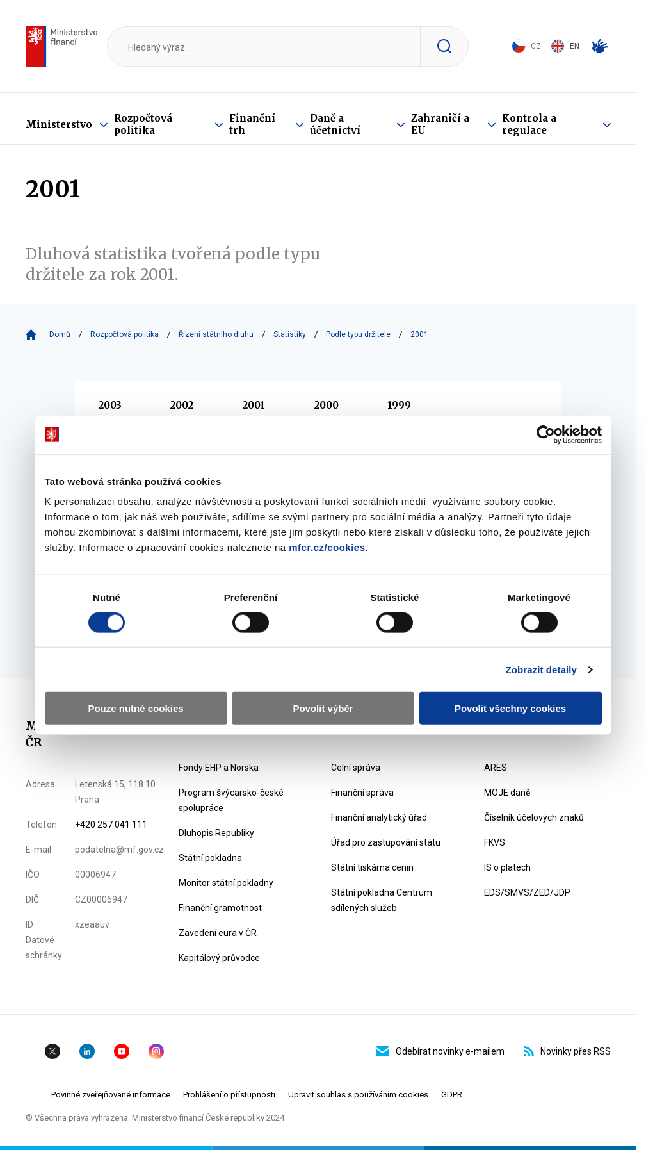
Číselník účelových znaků (534, 817)
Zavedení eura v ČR (218, 933)
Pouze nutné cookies (135, 708)
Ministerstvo (59, 125)
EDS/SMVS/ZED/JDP (527, 892)
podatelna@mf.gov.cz (119, 849)
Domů (59, 334)
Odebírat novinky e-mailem (440, 1051)
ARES (495, 767)
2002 (181, 405)
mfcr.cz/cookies (327, 547)
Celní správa (355, 767)
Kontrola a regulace (529, 124)
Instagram (156, 1051)
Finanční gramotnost (220, 908)
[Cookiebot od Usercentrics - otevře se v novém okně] (546, 434)
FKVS (494, 842)
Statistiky (289, 334)
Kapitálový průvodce (219, 958)
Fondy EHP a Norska (219, 767)
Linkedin (87, 1051)
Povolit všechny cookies (510, 708)
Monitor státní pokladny (226, 883)
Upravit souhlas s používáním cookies (358, 1094)
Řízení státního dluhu (216, 334)
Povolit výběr (323, 708)
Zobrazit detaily (541, 669)
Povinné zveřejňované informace (110, 1094)
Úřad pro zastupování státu (385, 842)
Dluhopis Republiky (216, 833)
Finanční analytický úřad (379, 817)
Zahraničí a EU (440, 124)
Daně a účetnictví (335, 124)
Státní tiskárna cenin (372, 867)
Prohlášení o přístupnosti (229, 1094)
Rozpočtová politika (143, 124)
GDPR (451, 1094)
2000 (326, 405)
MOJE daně (507, 792)
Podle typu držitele (358, 334)
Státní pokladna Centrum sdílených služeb (381, 900)
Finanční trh (252, 124)
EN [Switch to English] (565, 46)
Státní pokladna (210, 858)
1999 (399, 405)
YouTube (121, 1051)
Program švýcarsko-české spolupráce (231, 800)
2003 (110, 405)
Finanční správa (362, 792)
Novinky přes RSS (567, 1051)
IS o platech (507, 867)
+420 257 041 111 (111, 824)
